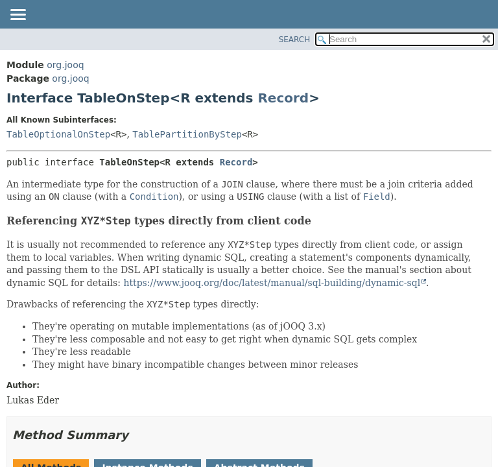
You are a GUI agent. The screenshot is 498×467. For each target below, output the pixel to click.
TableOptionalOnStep (58, 134)
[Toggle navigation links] (17, 15)
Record (283, 98)
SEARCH (295, 39)
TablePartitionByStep (187, 134)
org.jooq (65, 65)
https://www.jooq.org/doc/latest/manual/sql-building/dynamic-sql (271, 283)
